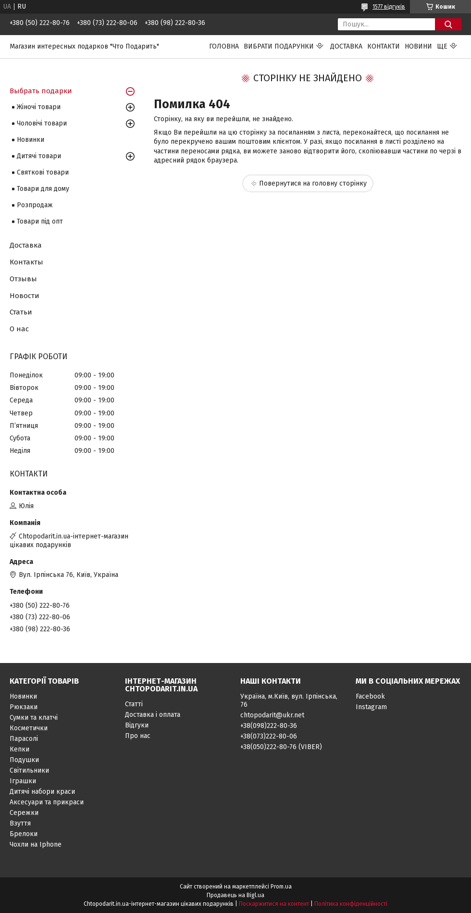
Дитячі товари (39, 156)
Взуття (20, 823)
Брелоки (23, 834)
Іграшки (23, 781)
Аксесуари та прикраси (47, 802)
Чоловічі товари (42, 123)
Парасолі (24, 739)
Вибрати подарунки (279, 46)
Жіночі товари (39, 107)
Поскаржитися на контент (274, 903)
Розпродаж (35, 205)
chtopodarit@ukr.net (272, 715)
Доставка (346, 46)
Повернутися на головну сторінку (313, 183)
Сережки (24, 813)
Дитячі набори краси (42, 792)
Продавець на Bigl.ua (235, 895)
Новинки (30, 140)
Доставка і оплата (152, 715)
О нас (19, 329)
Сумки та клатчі (34, 717)
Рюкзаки (23, 707)
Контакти (383, 46)
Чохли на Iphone (36, 844)
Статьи (21, 312)
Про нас (137, 736)
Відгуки (137, 725)
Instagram (371, 707)
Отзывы (23, 279)
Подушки (24, 760)
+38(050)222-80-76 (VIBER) (281, 747)
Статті (134, 704)
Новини (418, 46)
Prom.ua (281, 886)
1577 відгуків (388, 6)
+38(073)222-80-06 (268, 736)
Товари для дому (43, 189)
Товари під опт (40, 221)
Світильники (29, 770)
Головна (224, 46)
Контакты (26, 262)
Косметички (29, 728)
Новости (24, 295)
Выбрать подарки (41, 91)
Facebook (370, 696)
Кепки (19, 749)
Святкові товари (43, 172)
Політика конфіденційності (350, 903)
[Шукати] (448, 24)
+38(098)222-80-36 (268, 726)
